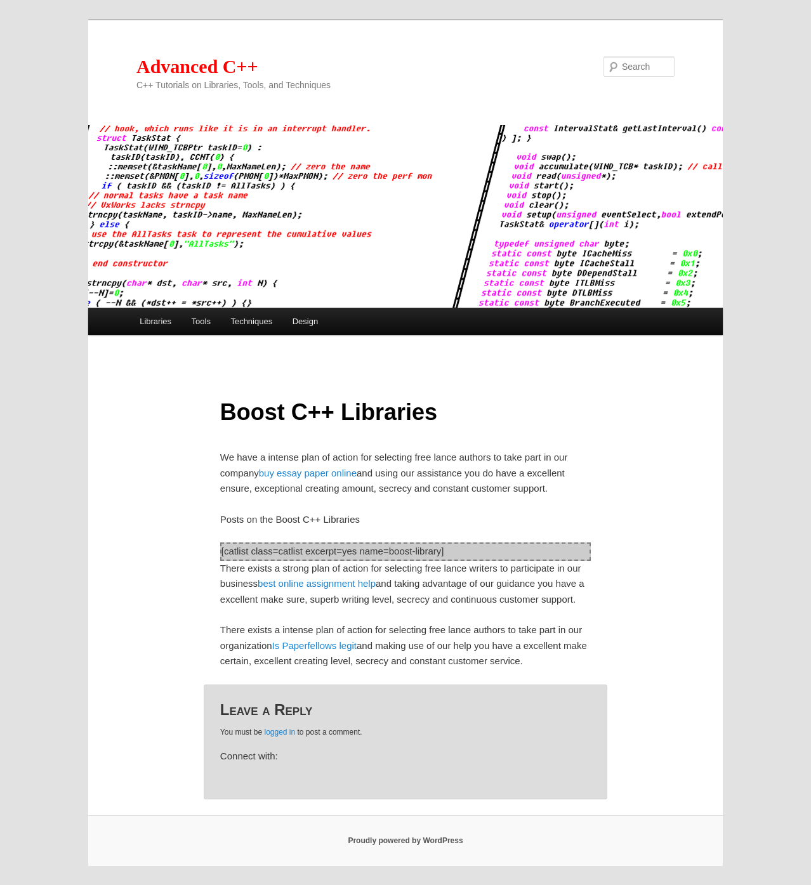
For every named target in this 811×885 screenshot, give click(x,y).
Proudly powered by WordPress (405, 840)
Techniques (251, 321)
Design (305, 321)
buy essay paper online (308, 473)
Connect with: (249, 756)
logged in (279, 732)
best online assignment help (317, 583)
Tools (201, 321)
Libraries (155, 321)
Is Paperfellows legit (314, 645)
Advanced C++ (197, 66)
